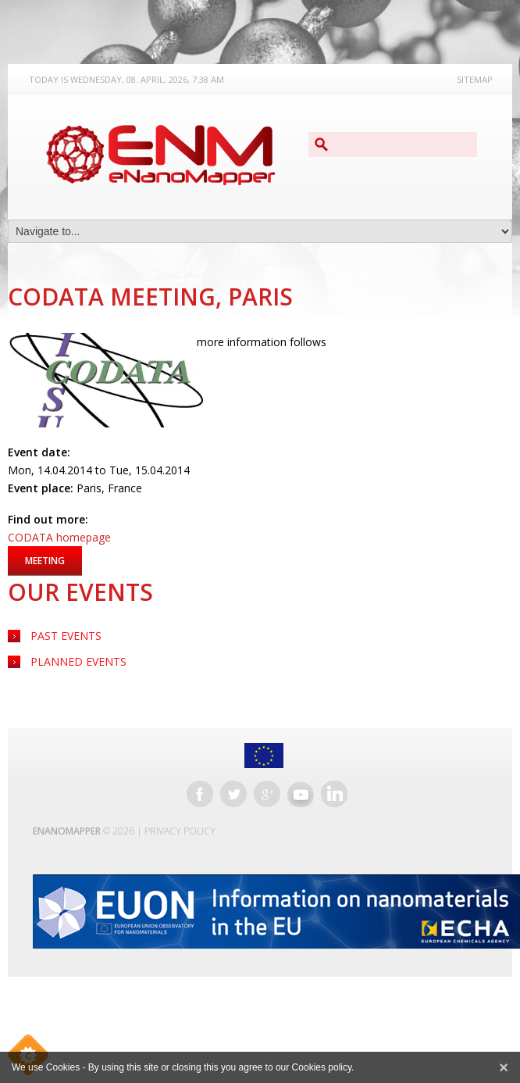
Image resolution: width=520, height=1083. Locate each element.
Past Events (66, 635)
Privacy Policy (179, 831)
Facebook (200, 794)
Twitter (233, 794)
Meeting (45, 560)
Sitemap (475, 79)
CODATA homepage (59, 537)
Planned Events (78, 661)
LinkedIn (334, 794)
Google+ (267, 794)
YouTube (300, 794)
